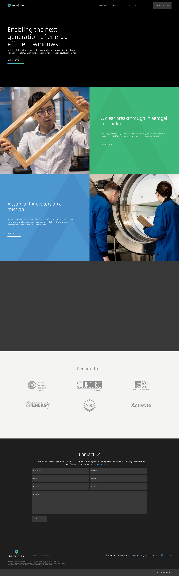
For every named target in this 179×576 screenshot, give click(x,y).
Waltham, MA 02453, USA (117, 555)
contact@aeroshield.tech (145, 555)
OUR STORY (14, 233)
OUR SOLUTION (15, 60)
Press (142, 6)
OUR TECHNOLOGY (110, 145)
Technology (114, 6)
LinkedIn (166, 555)
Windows (102, 6)
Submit (40, 519)
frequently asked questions (102, 464)
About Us (126, 6)
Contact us (162, 6)
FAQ (135, 6)
